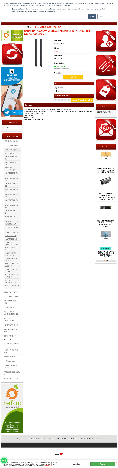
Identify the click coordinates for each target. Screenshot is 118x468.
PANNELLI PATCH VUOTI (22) (11, 249)
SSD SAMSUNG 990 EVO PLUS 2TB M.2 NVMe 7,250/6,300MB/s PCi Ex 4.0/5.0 (105, 223)
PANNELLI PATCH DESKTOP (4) (11, 254)
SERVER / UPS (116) (10, 357)
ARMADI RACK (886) (11, 150)
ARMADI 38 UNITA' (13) (11, 201)
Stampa (60, 88)
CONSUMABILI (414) (11, 307)
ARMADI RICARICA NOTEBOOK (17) (11, 223)
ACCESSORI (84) (10, 153)
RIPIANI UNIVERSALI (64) (10, 281)
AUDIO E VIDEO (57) (11, 292)
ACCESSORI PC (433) (11, 145)
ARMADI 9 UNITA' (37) (11, 163)
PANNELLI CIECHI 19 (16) (11, 270)
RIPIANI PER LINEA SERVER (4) (11, 276)
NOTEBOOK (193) (10, 336)
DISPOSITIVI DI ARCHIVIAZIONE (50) (11, 313)
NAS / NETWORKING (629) (11, 330)
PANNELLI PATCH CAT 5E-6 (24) (11, 260)
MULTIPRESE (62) (11, 239)
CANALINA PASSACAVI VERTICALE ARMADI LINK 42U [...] (105, 112)
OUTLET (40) (8, 340)
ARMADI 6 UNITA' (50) (11, 158)
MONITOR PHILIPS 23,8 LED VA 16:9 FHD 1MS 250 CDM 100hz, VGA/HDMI (106, 254)
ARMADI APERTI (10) (10, 217)
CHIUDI (116, 462)
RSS (107, 260)
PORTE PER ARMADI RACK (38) (12, 265)
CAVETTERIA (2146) (11, 296)
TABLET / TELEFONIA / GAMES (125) (11, 367)
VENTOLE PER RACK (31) (12, 287)
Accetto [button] (92, 16)
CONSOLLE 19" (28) (11, 232)
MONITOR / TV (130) (11, 325)
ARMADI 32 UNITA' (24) (11, 196)
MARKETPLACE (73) (11, 378)
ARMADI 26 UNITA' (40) (11, 190)
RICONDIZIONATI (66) (11, 141)
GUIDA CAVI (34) (10, 236)
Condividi (61, 91)
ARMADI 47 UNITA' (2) (11, 212)
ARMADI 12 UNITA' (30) (11, 174)
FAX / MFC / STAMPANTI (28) (9, 319)
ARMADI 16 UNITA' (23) (11, 180)
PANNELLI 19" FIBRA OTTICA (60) (11, 243)
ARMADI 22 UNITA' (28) (11, 185)
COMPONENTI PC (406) (10, 302)
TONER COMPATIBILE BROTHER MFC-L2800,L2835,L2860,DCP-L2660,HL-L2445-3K (106, 196)
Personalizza (75, 464)
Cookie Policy (48, 465)
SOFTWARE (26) (9, 361)
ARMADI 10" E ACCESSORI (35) (10, 169)
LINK (56, 51)
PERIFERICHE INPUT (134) (11, 351)
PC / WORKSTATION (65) (11, 345)
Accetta (102, 464)
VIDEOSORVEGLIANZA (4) (12, 373)
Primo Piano (106, 147)
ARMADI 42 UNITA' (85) (11, 207)
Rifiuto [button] (101, 16)
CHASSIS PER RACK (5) (11, 228)
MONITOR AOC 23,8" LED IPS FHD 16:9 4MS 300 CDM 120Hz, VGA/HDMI (106, 170)
